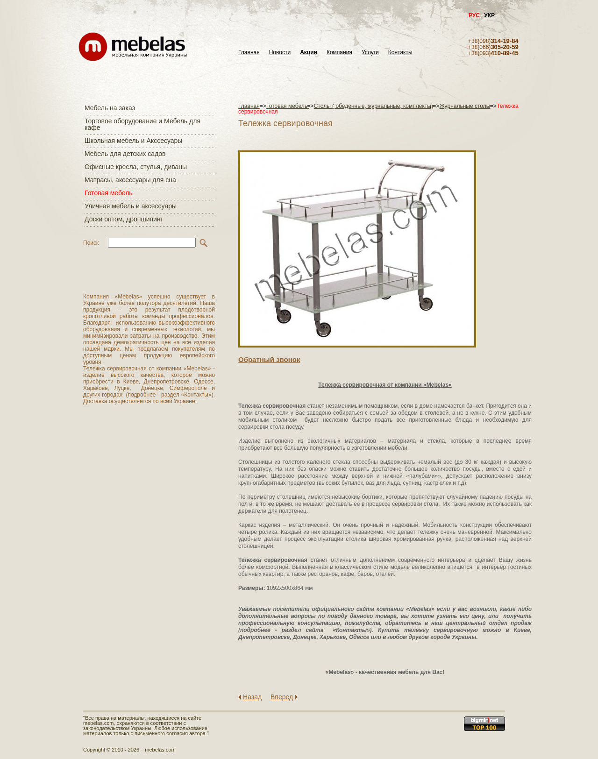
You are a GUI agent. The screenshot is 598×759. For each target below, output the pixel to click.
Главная (249, 53)
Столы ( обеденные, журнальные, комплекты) (373, 106)
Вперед (282, 697)
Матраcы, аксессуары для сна (130, 180)
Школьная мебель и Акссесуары (133, 140)
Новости (280, 53)
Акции (308, 53)
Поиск (91, 243)
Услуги (370, 53)
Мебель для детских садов (125, 153)
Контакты (400, 53)
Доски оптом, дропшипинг (124, 219)
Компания (339, 53)
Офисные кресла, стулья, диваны (136, 166)
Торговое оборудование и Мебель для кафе (142, 124)
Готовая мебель (109, 193)
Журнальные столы (465, 106)
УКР (489, 15)
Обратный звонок (269, 359)
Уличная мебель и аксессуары (131, 206)
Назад (252, 697)
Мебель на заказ (110, 108)
